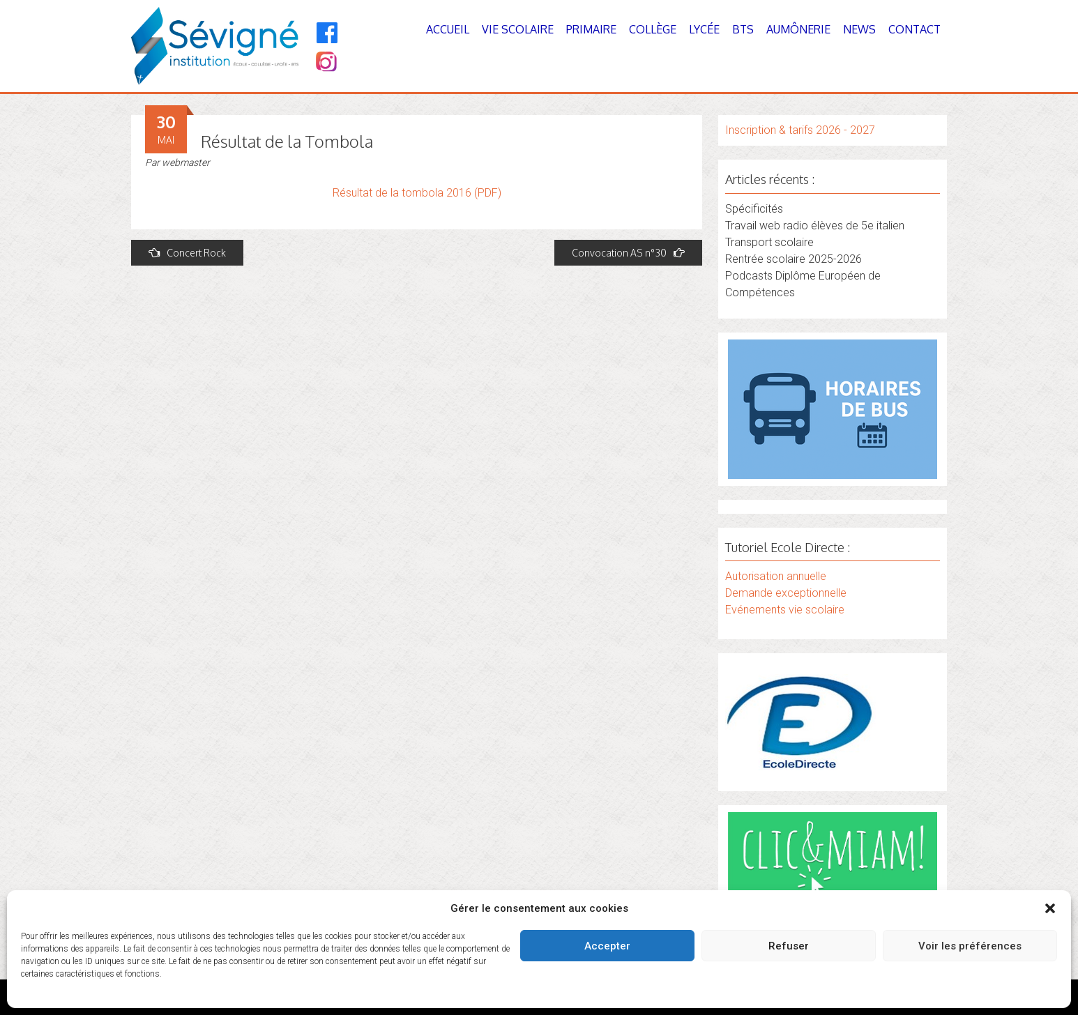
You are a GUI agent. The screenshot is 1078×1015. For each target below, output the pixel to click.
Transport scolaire (769, 242)
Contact (914, 29)
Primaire (591, 29)
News (859, 29)
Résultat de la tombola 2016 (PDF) (417, 192)
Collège (652, 29)
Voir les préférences (970, 946)
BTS (743, 29)
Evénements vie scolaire (784, 609)
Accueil (447, 29)
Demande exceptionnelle (786, 593)
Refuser (788, 946)
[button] (1050, 908)
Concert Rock (187, 253)
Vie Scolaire (518, 29)
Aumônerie (798, 29)
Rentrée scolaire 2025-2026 (793, 259)
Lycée (704, 29)
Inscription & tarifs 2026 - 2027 (800, 130)
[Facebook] (327, 32)
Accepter (607, 946)
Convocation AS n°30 (628, 253)
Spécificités (754, 208)
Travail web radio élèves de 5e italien (814, 225)
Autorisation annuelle (775, 576)
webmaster (186, 162)
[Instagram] (325, 63)
